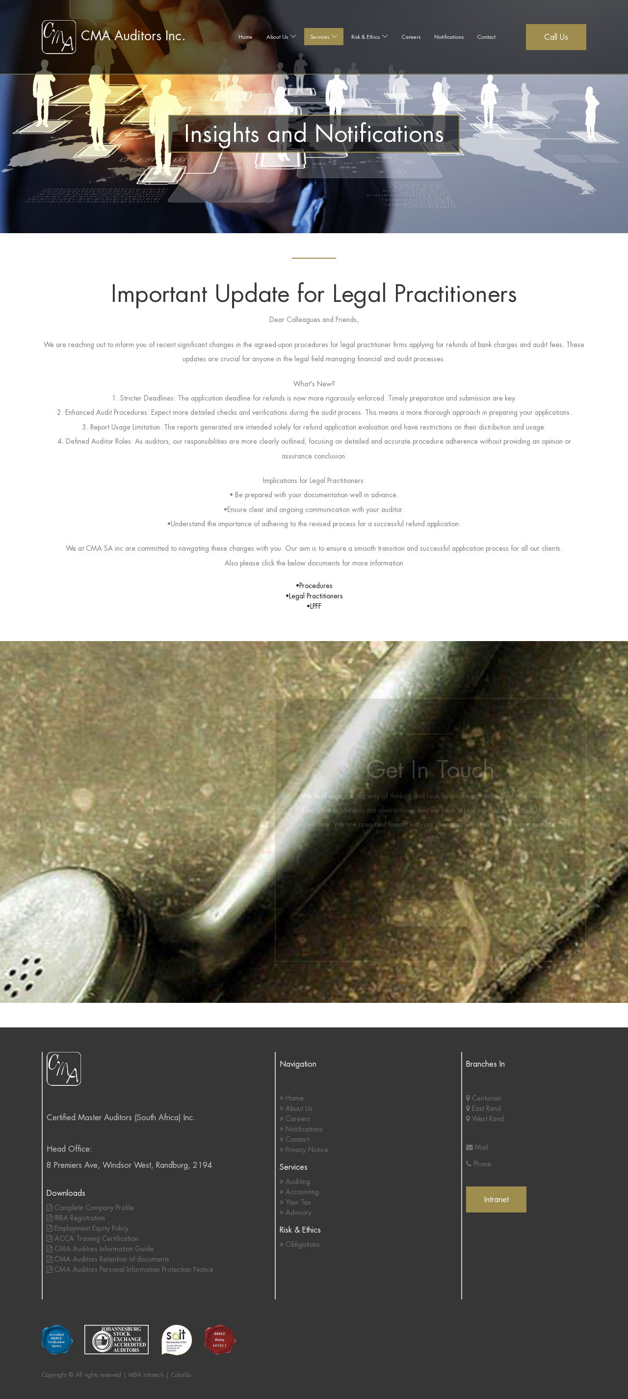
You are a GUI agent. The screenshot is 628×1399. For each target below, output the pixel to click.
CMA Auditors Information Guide (100, 1248)
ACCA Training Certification (92, 1238)
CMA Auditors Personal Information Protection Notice (130, 1269)
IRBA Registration (76, 1217)
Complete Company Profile (90, 1207)
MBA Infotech (146, 1375)
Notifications (449, 36)
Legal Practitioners (316, 596)
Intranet (496, 1199)
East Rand (483, 1108)
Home (245, 36)
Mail (477, 1147)
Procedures (316, 585)
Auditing (295, 1181)
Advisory (296, 1212)
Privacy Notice (304, 1149)
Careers (411, 36)
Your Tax (295, 1202)
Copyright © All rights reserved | (85, 1375)
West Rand (485, 1118)
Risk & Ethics (365, 36)
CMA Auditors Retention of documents (108, 1259)
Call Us (556, 37)
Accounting (299, 1191)
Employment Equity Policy (88, 1228)
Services (319, 36)
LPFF (315, 606)
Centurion (483, 1098)
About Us (277, 36)
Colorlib (181, 1375)
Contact (486, 36)
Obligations (300, 1244)
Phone (478, 1163)
